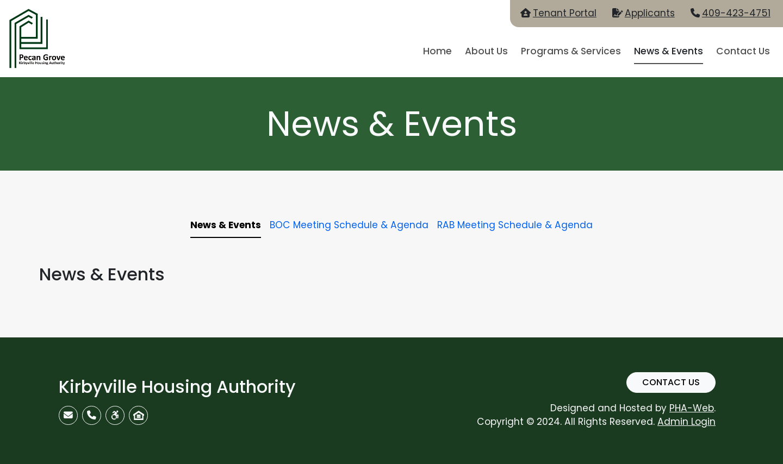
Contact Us (743, 51)
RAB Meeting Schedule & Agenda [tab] (515, 224)
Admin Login (686, 421)
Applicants (650, 13)
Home (437, 51)
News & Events (668, 51)
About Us (486, 51)
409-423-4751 (736, 13)
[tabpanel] (391, 274)
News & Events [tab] (225, 224)
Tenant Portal (564, 13)
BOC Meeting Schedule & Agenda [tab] (349, 224)
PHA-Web (691, 408)
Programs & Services (571, 51)
